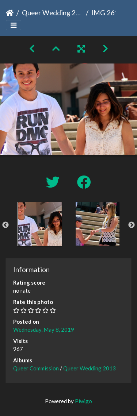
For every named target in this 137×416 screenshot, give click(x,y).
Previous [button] (5, 225)
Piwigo (83, 401)
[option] (40, 224)
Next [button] (131, 225)
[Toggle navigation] (13, 25)
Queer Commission (36, 368)
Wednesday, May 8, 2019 (43, 329)
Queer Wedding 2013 (52, 12)
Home (10, 13)
